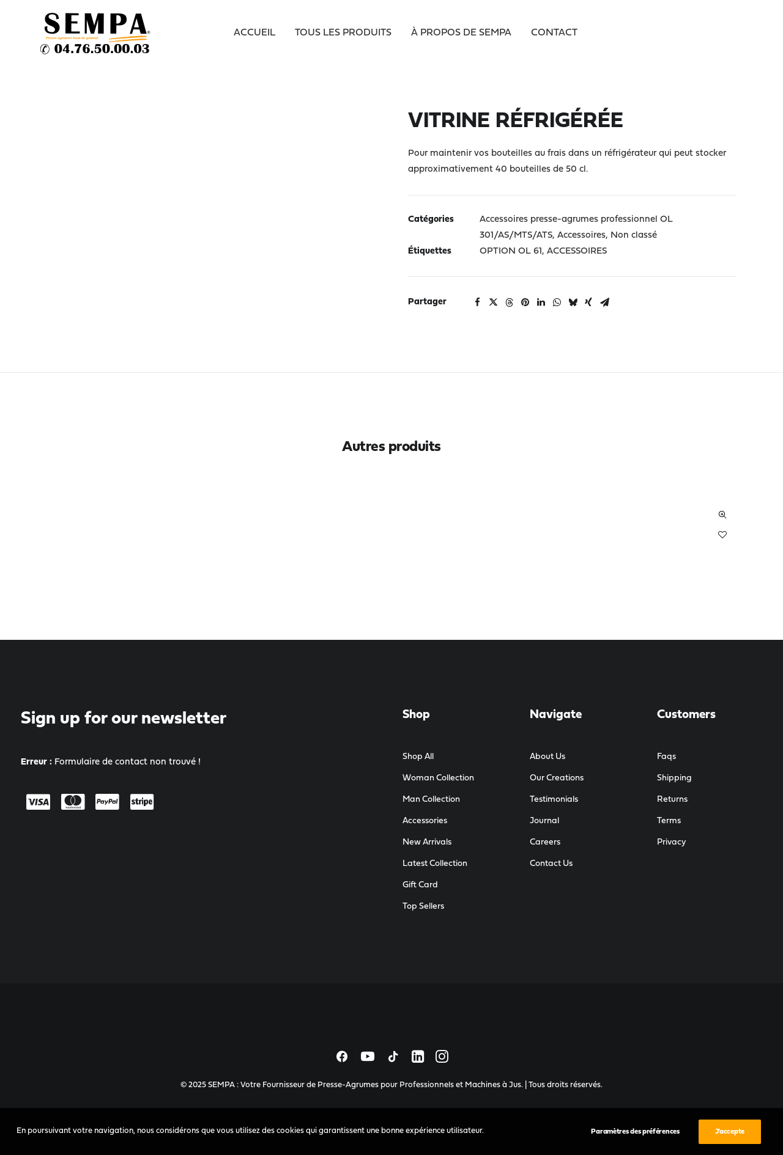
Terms (669, 821)
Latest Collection (435, 863)
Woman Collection (438, 778)
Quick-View (722, 515)
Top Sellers (423, 906)
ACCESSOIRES (577, 251)
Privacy (671, 842)
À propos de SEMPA (461, 33)
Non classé (633, 235)
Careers (545, 842)
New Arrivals (427, 842)
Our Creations (557, 778)
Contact (554, 33)
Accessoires (581, 235)
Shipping (674, 778)
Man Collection (431, 799)
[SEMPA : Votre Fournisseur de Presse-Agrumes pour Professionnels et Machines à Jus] (96, 33)
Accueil (254, 33)
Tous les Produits (343, 33)
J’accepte (729, 1138)
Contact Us (551, 863)
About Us (547, 756)
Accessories (425, 821)
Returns (672, 799)
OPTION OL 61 (511, 251)
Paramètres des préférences (635, 1138)
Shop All (418, 756)
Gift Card (420, 885)
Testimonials (554, 799)
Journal (544, 821)
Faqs (666, 756)
